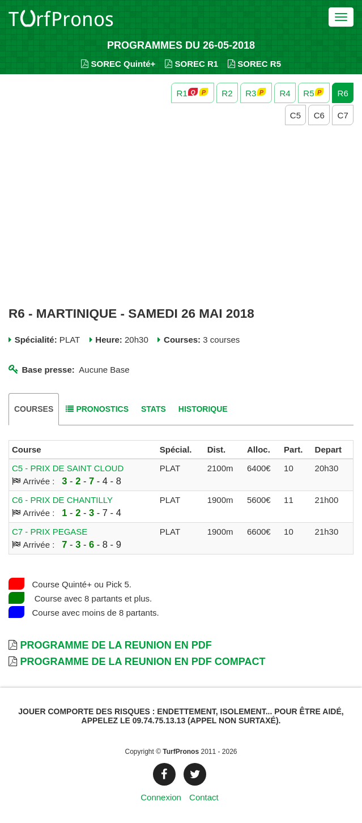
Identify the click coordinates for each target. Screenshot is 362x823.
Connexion (160, 797)
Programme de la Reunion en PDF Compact (142, 661)
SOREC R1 (191, 64)
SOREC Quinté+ (118, 64)
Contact (204, 797)
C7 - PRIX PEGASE (49, 531)
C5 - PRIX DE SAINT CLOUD (67, 468)
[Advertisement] (181, 216)
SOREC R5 (254, 64)
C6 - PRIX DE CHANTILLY (62, 500)
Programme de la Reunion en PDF (115, 645)
